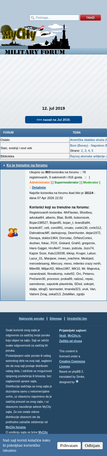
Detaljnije (39, 187)
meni (27, 5)
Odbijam (92, 445)
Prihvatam (69, 445)
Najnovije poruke (31, 318)
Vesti (62, 335)
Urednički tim (77, 318)
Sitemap (56, 318)
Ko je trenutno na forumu (27, 165)
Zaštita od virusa (70, 341)
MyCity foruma (15, 427)
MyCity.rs (74, 335)
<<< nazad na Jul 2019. (53, 119)
